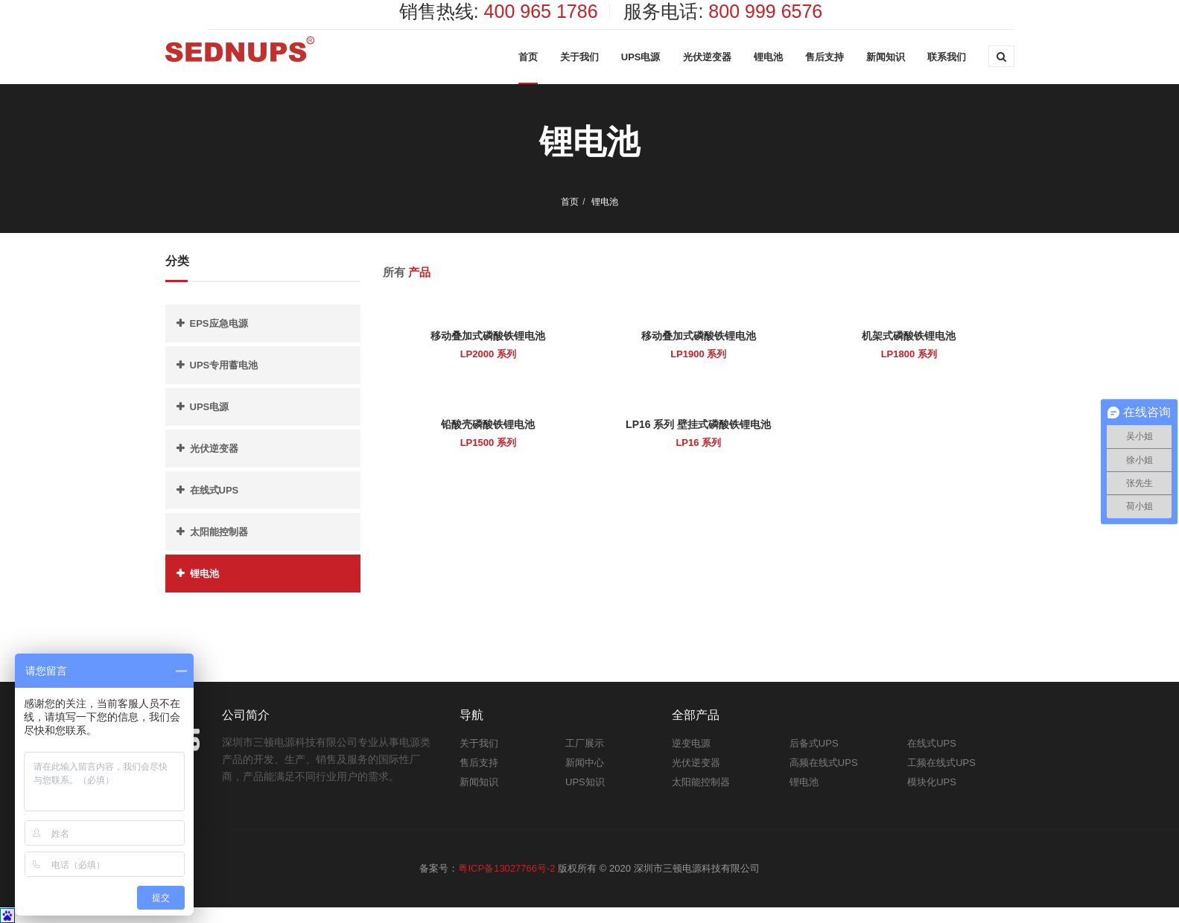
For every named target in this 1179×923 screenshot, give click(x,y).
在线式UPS (214, 490)
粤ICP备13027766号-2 (506, 868)
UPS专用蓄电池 (224, 365)
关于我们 (579, 57)
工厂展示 (584, 743)
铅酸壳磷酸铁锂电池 (488, 424)
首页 (528, 57)
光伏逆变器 (707, 57)
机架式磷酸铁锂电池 (909, 336)
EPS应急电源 (219, 323)
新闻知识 (885, 57)
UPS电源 (641, 57)
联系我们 (946, 57)
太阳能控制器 (219, 531)
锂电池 (768, 57)
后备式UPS (814, 743)
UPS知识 (585, 782)
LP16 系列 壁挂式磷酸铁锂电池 (698, 424)
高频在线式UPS (823, 762)
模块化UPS (931, 782)
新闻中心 (584, 762)
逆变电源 (691, 743)
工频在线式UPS (941, 762)
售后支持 (824, 57)
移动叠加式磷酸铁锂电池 (487, 336)
